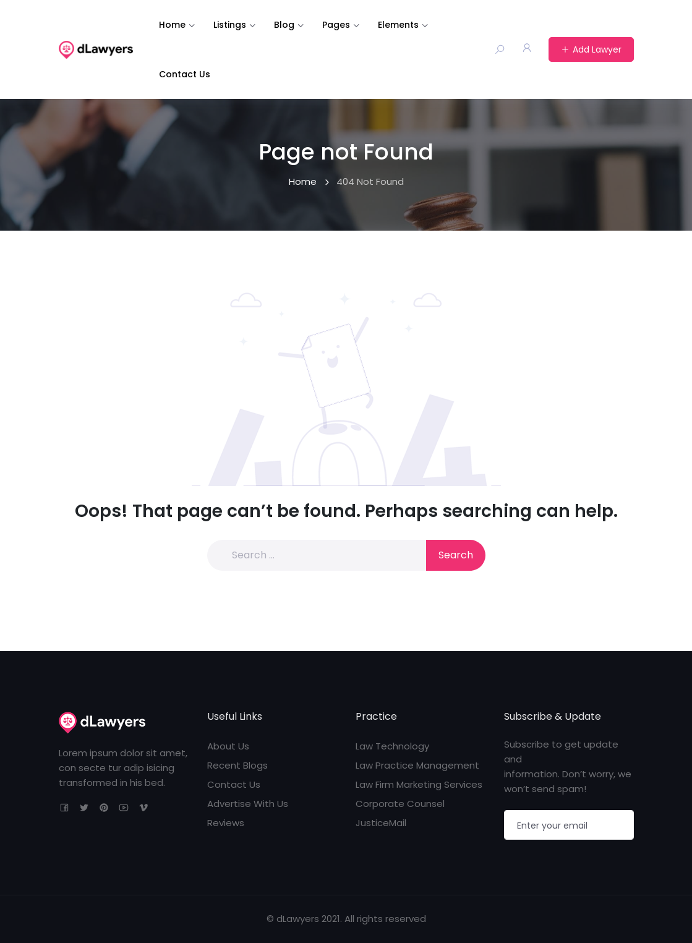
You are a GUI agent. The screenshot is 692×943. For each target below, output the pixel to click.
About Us (228, 746)
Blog (284, 25)
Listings (229, 25)
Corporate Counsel (400, 803)
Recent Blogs (237, 765)
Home (172, 25)
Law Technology (392, 746)
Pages (336, 25)
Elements (398, 25)
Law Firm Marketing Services (419, 784)
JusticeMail (381, 822)
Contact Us (184, 74)
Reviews (225, 822)
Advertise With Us (247, 803)
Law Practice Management (417, 765)
